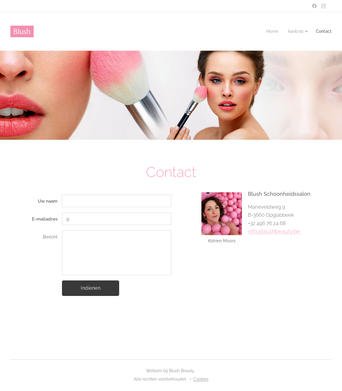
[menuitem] (271, 31)
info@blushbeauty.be (274, 231)
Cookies (201, 379)
